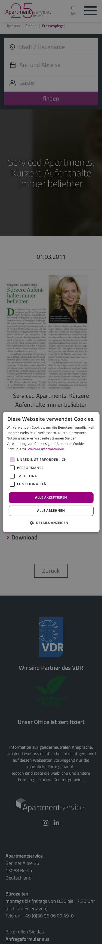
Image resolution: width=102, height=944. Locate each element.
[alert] (51, 472)
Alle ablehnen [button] (51, 510)
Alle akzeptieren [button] (51, 497)
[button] (51, 522)
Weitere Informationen (46, 449)
